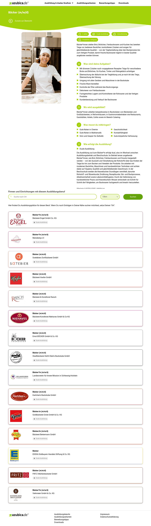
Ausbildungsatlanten (86, 3)
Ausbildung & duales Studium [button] (58, 3)
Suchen (133, 197)
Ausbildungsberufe (62, 514)
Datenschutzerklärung (109, 517)
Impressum (105, 514)
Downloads (124, 3)
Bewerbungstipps (107, 3)
